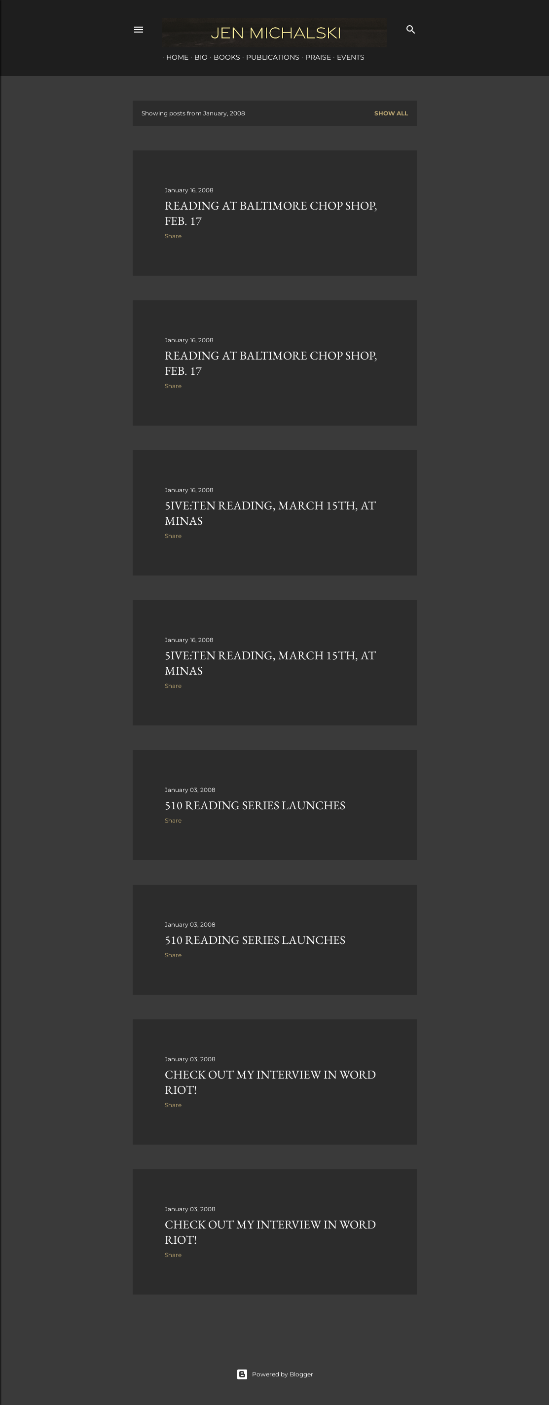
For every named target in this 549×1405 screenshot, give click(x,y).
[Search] (411, 27)
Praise (314, 57)
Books (223, 57)
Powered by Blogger (274, 1374)
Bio (197, 57)
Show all (391, 113)
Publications (268, 57)
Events (347, 57)
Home (173, 57)
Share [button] (173, 236)
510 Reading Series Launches (255, 805)
